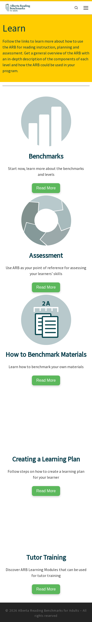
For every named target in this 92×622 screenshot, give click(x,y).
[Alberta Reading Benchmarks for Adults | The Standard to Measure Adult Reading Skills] (17, 7)
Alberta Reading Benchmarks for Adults (48, 610)
